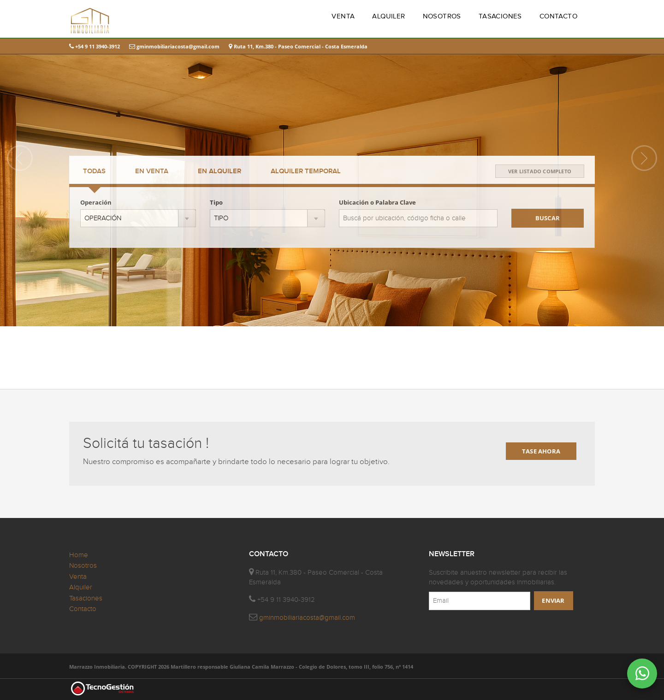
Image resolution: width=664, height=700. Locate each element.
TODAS (94, 171)
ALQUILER (388, 16)
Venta (78, 577)
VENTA (343, 16)
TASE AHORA (541, 451)
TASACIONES (500, 16)
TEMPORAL (306, 171)
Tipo (216, 202)
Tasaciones (85, 598)
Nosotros (83, 566)
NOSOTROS (442, 16)
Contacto (82, 609)
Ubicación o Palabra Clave (377, 202)
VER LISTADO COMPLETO (539, 171)
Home (78, 555)
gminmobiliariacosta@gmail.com (174, 46)
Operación (96, 202)
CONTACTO (558, 16)
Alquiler (80, 587)
